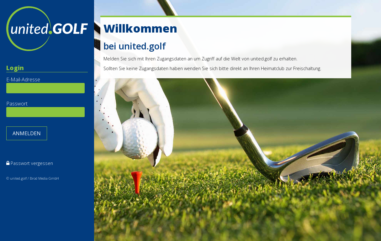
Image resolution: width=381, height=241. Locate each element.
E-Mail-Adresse (23, 79)
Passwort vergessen (32, 163)
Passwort (17, 103)
